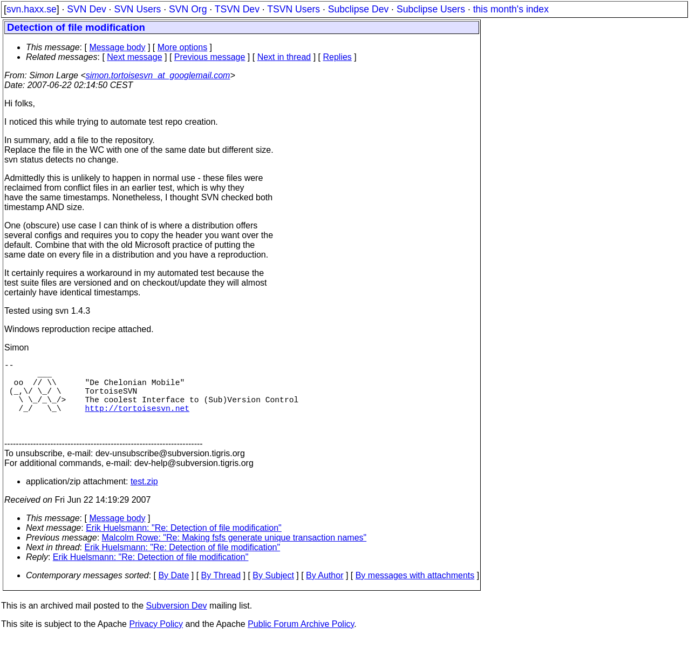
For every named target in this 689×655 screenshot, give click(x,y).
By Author (324, 592)
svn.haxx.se (31, 9)
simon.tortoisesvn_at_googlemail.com (158, 75)
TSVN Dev (237, 9)
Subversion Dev (176, 622)
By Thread (221, 592)
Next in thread (284, 57)
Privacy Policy (156, 641)
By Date (173, 592)
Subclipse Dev (358, 9)
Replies (337, 57)
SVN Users (137, 9)
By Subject (273, 592)
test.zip (144, 498)
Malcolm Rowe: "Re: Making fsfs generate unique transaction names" (234, 554)
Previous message (209, 57)
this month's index (511, 9)
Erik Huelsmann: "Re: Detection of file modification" (184, 545)
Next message (134, 57)
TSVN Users (293, 9)
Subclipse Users (431, 9)
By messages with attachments (415, 592)
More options (183, 47)
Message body (117, 47)
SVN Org (188, 9)
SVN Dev (86, 9)
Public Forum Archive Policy (301, 641)
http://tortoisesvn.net (137, 420)
